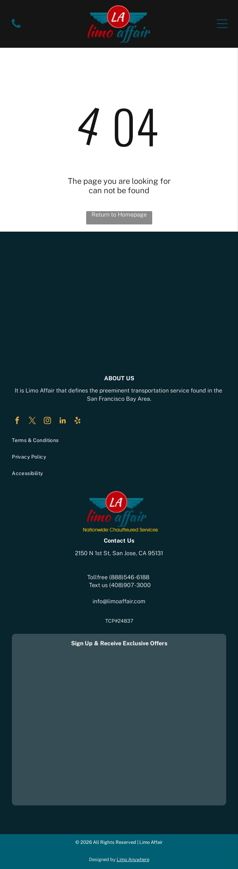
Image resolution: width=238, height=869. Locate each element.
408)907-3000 (131, 585)
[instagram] (47, 421)
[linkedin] (62, 421)
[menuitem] (119, 440)
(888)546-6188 (129, 577)
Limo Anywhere (133, 859)
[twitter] (32, 421)
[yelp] (77, 421)
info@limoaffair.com (119, 601)
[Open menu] (222, 23)
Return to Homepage (119, 214)
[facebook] (17, 421)
